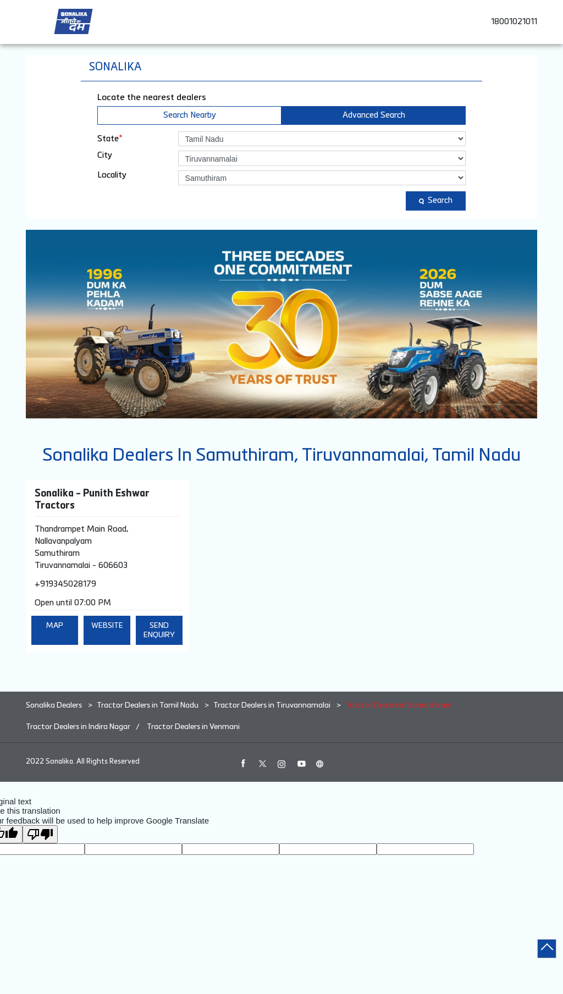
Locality (111, 175)
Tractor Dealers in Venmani (193, 727)
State (110, 138)
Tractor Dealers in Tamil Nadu (147, 705)
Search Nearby (189, 115)
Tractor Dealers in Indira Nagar (78, 727)
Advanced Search (374, 115)
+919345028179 (65, 584)
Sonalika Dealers (55, 705)
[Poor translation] (40, 834)
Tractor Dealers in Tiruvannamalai (271, 705)
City (104, 155)
